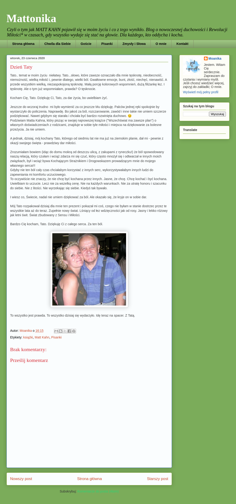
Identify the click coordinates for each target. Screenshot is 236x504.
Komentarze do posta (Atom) (98, 491)
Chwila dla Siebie (57, 44)
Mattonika (31, 18)
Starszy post (157, 479)
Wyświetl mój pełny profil (200, 92)
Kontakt (182, 44)
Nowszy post (21, 479)
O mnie (161, 44)
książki (28, 337)
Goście (86, 44)
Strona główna (23, 44)
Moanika (215, 58)
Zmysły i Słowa (134, 44)
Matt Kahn (42, 337)
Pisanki (107, 44)
